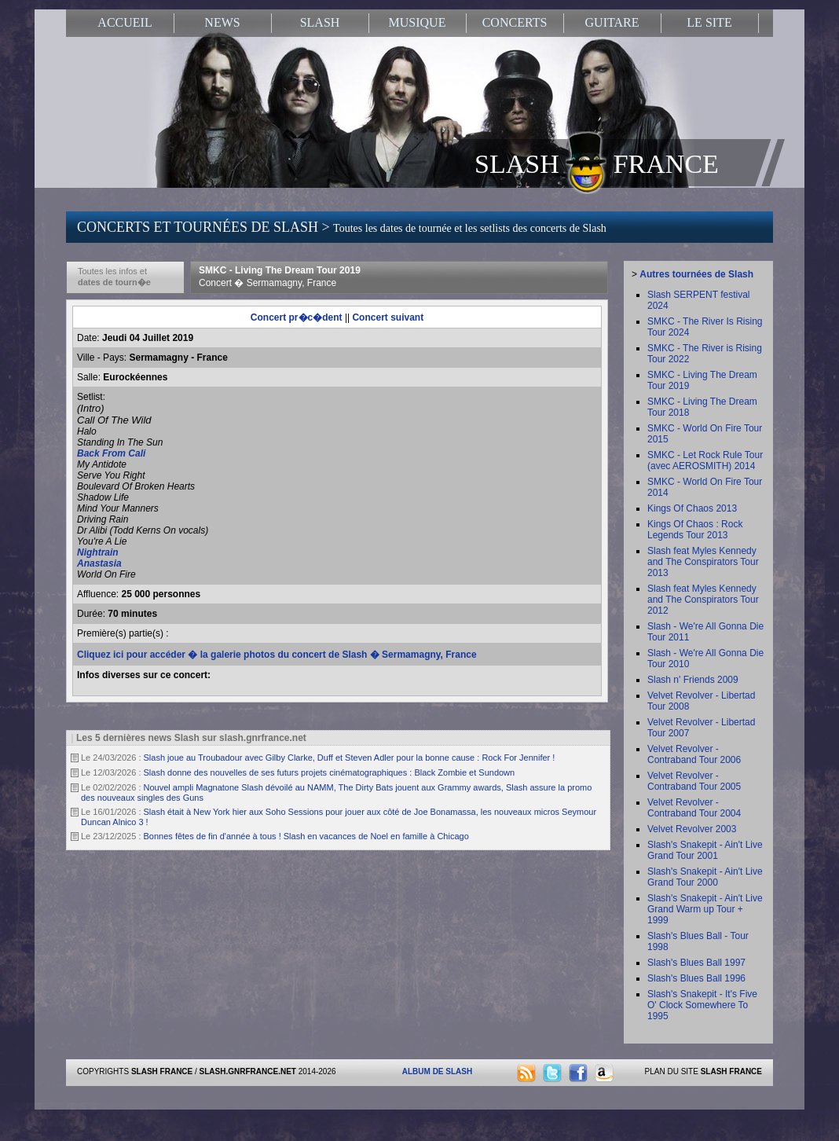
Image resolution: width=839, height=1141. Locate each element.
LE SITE (709, 22)
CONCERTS (515, 22)
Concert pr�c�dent (297, 317)
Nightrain (98, 552)
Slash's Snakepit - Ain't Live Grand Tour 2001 (705, 850)
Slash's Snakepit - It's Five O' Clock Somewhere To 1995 (702, 1005)
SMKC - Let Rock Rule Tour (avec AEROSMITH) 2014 (705, 460)
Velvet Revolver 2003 (691, 829)
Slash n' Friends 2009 (692, 679)
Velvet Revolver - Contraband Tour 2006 (694, 754)
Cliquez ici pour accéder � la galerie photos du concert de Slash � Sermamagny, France (277, 654)
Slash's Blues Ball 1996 (696, 978)
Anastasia (99, 563)
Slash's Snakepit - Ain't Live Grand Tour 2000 (705, 877)
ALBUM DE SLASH (437, 1071)
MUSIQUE (417, 22)
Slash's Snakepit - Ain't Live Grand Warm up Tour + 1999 (705, 909)
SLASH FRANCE (596, 162)
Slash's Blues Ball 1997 (696, 962)
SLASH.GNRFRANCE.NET (248, 1071)
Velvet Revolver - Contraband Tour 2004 (694, 808)
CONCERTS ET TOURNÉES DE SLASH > (341, 227)
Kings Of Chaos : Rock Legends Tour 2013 (694, 530)
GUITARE (612, 22)
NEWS (222, 22)
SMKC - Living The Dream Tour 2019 (280, 276)
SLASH (320, 22)
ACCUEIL (124, 22)
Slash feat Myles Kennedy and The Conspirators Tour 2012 (703, 599)
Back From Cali (111, 453)
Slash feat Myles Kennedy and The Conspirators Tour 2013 (703, 561)
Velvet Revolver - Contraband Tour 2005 (694, 781)
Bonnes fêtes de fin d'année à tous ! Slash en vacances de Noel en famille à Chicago (306, 836)
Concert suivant (387, 317)
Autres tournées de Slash (696, 274)
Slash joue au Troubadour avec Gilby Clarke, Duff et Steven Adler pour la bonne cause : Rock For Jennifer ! (349, 757)
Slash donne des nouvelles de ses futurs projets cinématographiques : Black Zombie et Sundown (329, 772)
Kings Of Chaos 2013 (692, 508)
